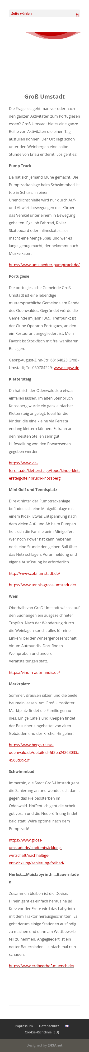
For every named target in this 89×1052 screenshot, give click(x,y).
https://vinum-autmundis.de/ (34, 672)
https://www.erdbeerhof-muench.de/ (41, 965)
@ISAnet (55, 1045)
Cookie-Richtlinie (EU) (42, 1032)
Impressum (24, 1026)
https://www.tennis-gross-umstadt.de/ (42, 584)
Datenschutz (49, 1026)
